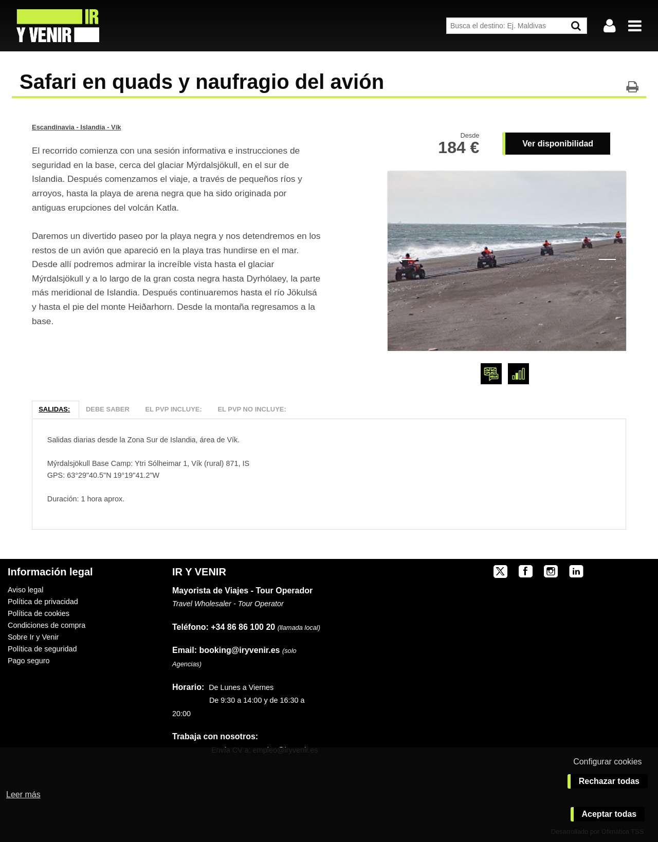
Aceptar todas (609, 814)
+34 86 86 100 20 (243, 627)
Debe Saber (108, 409)
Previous (407, 258)
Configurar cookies (607, 761)
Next (607, 258)
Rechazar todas (609, 781)
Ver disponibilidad (557, 143)
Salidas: (54, 409)
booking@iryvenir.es (226, 650)
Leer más (23, 794)
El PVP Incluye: (173, 409)
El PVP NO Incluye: (251, 409)
